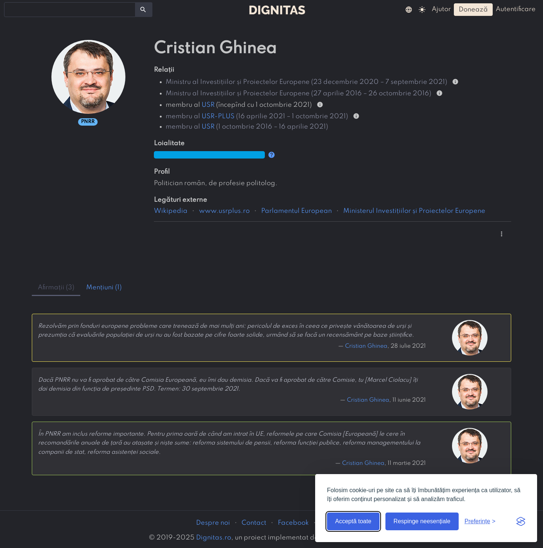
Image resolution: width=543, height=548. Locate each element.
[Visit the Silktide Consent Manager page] (520, 521)
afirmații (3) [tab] (56, 287)
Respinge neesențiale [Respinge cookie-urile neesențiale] (422, 521)
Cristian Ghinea (366, 346)
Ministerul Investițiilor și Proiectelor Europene (414, 211)
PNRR (88, 121)
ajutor (441, 9)
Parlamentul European (296, 211)
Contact (254, 523)
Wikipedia (171, 211)
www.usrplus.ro (224, 211)
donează (473, 9)
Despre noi (213, 523)
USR (208, 105)
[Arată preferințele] (480, 521)
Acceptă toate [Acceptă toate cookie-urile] (353, 521)
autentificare (516, 9)
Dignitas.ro (213, 537)
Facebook (293, 523)
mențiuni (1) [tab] (104, 287)
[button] (408, 9)
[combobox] (69, 9)
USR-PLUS (218, 116)
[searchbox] (11, 9)
